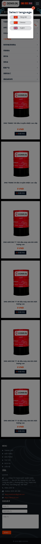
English (19, 28)
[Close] (33, 8)
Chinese (19, 22)
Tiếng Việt (20, 17)
